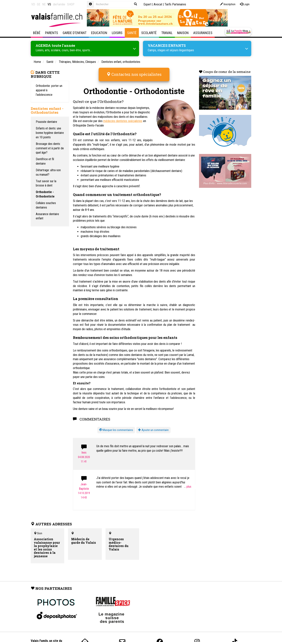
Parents (51, 33)
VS (49, 4)
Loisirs (117, 33)
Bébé (36, 33)
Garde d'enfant (74, 33)
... (187, 484)
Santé (132, 33)
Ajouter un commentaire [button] (153, 427)
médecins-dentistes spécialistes (122, 118)
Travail (167, 33)
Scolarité (149, 33)
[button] (116, 427)
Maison (183, 33)
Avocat (158, 4)
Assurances (202, 33)
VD (33, 4)
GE (38, 4)
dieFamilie (59, 4)
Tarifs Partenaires (175, 4)
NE (44, 4)
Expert (147, 4)
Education (99, 33)
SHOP (70, 4)
